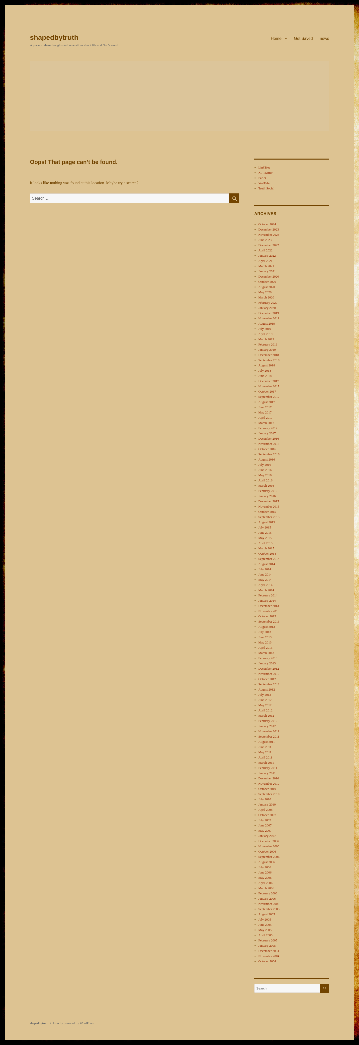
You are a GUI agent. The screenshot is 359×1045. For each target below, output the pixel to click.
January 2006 (267, 898)
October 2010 (267, 789)
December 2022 (268, 245)
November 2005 (268, 904)
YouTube (264, 183)
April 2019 (265, 334)
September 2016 (268, 454)
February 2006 (267, 893)
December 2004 (268, 951)
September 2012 (268, 684)
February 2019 (267, 344)
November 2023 (268, 234)
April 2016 (265, 480)
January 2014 (267, 600)
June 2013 (264, 637)
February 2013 (267, 658)
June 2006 (264, 872)
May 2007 (264, 830)
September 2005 (268, 909)
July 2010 (264, 799)
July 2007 (264, 820)
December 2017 (268, 381)
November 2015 (268, 506)
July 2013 (264, 632)
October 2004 (267, 961)
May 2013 (264, 642)
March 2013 (266, 653)
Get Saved (303, 38)
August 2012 (266, 689)
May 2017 (264, 412)
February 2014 (267, 595)
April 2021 (265, 261)
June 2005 (264, 925)
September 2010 (268, 794)
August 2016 (266, 459)
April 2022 (265, 250)
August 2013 (266, 627)
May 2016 (264, 475)
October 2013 (267, 616)
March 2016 (266, 485)
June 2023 (264, 240)
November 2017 (268, 386)
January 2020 (267, 308)
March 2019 (266, 339)
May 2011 (264, 752)
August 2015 (266, 522)
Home (276, 38)
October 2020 (267, 282)
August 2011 (266, 742)
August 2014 (266, 564)
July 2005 (264, 919)
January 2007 (267, 836)
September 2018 (268, 360)
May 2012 (264, 705)
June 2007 (264, 825)
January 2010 (267, 804)
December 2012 (268, 668)
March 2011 (266, 762)
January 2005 (267, 945)
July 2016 (264, 464)
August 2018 (266, 365)
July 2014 (264, 569)
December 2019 (268, 313)
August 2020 (266, 287)
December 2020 (268, 276)
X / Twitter (265, 172)
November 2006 (268, 846)
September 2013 (268, 621)
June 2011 (264, 747)
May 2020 (264, 292)
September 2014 (268, 559)
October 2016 (267, 449)
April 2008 (265, 810)
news (324, 38)
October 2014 (267, 553)
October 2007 (267, 815)
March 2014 (266, 590)
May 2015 (264, 538)
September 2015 (268, 517)
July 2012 (264, 695)
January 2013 (267, 663)
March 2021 (266, 266)
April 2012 (265, 710)
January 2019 (267, 349)
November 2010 (268, 783)
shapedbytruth (54, 37)
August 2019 (266, 323)
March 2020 (266, 297)
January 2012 (267, 726)
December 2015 (268, 501)
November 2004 (268, 956)
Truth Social (266, 188)
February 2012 (267, 721)
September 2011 (268, 736)
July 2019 (264, 329)
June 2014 (264, 574)
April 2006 (265, 883)
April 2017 (265, 417)
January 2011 (266, 773)
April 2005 (265, 935)
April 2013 (265, 647)
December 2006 (268, 841)
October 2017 (267, 391)
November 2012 (268, 674)
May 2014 (264, 579)
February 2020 (267, 302)
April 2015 (265, 543)
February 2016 (267, 491)
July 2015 (264, 527)
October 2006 (267, 851)
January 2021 (267, 271)
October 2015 (267, 512)
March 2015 (266, 548)
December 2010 (268, 778)
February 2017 (267, 428)
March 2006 (266, 888)
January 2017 (267, 433)
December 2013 (268, 606)
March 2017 (266, 423)
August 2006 (266, 862)
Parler (262, 178)
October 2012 (267, 679)
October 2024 (267, 224)
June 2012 (264, 700)
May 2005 (264, 930)
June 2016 (264, 470)
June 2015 (264, 532)
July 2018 (264, 370)
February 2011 (267, 768)
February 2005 (267, 940)
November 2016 (268, 444)
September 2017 (268, 397)
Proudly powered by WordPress (73, 1023)
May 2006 (264, 877)
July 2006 (264, 867)
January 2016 (267, 496)
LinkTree (264, 167)
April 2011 (265, 757)
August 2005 (266, 914)
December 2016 (268, 438)
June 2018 (264, 376)
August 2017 (266, 402)
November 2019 (268, 318)
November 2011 (268, 731)
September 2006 (268, 857)
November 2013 (268, 611)
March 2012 (266, 715)
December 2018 (268, 355)
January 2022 (267, 255)
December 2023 (268, 229)
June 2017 (264, 407)
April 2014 (265, 585)
